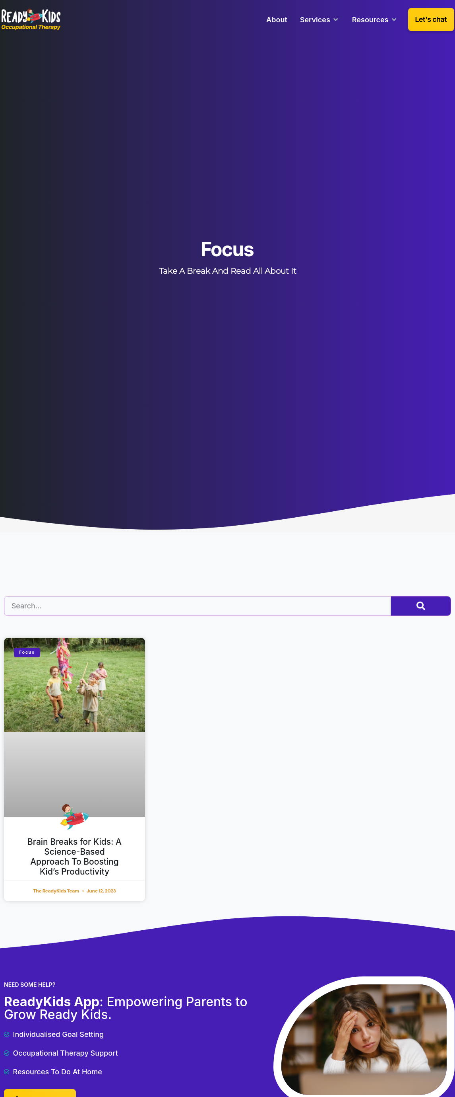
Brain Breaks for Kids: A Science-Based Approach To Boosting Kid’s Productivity (74, 857)
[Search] (421, 606)
